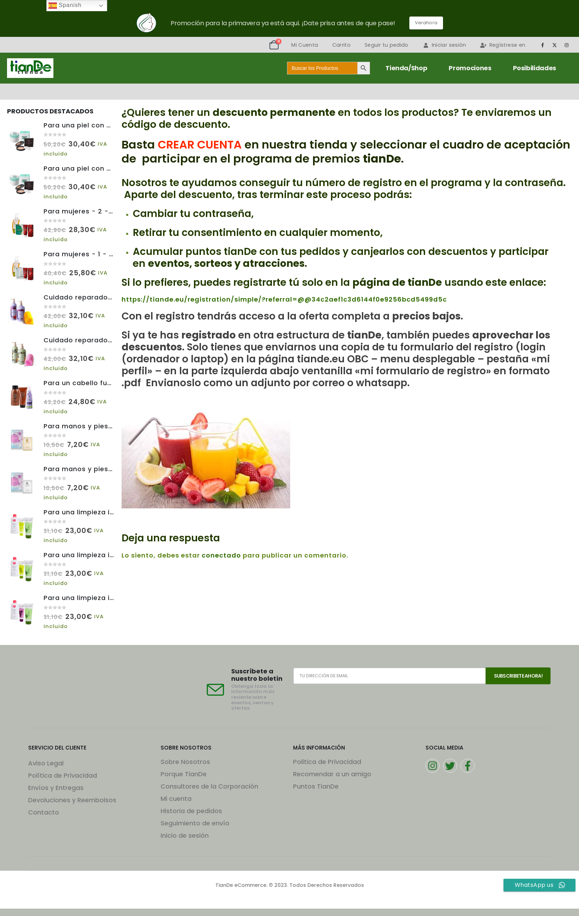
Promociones (470, 68)
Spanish (65, 5)
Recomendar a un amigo (332, 774)
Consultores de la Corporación (209, 786)
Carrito (341, 44)
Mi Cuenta (304, 44)
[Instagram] (567, 45)
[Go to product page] (22, 139)
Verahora (426, 23)
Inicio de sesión (185, 835)
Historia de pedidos (191, 810)
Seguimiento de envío (195, 823)
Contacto (43, 812)
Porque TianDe (184, 774)
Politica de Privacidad (327, 761)
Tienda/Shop (406, 68)
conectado (221, 555)
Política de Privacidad (62, 775)
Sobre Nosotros (185, 761)
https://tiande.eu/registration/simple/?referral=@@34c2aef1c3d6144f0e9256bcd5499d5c (284, 299)
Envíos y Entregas (56, 787)
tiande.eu (319, 359)
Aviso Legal (46, 763)
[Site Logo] (30, 68)
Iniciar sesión (444, 44)
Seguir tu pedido (387, 44)
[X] (555, 45)
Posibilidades (534, 68)
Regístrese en (503, 44)
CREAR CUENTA (200, 144)
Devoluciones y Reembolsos (72, 800)
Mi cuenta (176, 798)
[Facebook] (542, 45)
